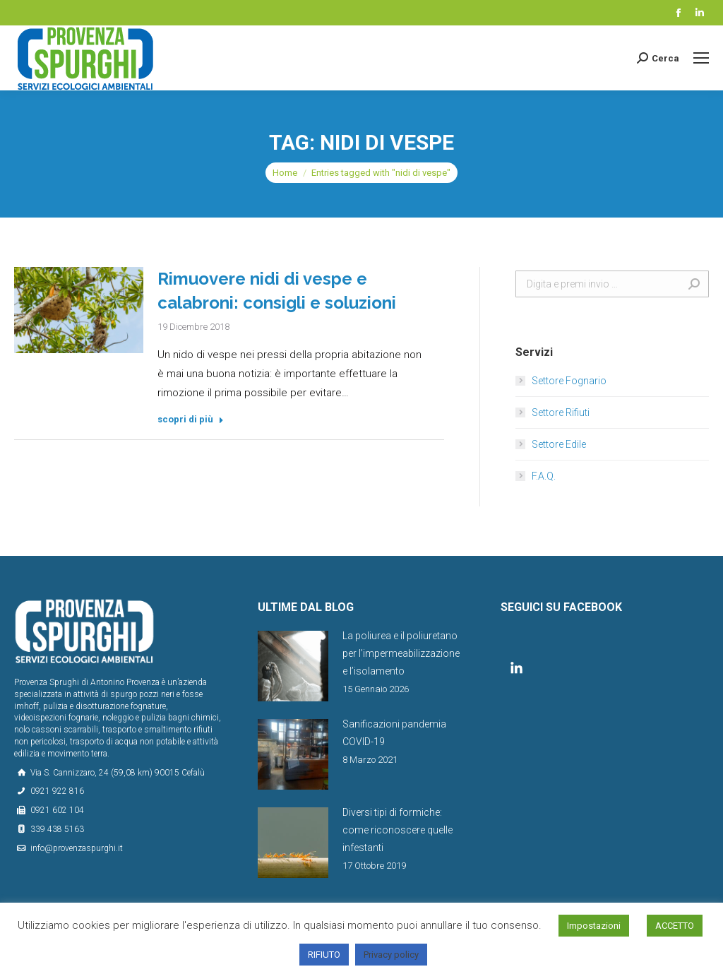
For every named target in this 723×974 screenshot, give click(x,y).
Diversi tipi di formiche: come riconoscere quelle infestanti (397, 830)
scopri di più (190, 419)
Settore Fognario (569, 380)
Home (285, 172)
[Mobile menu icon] (701, 58)
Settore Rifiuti (561, 412)
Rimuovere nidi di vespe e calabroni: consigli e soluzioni (276, 290)
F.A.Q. (544, 476)
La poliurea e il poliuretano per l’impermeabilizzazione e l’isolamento (401, 653)
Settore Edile (559, 444)
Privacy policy (391, 954)
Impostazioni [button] (594, 925)
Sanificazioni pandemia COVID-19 (394, 732)
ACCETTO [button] (674, 925)
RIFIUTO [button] (324, 954)
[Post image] (293, 666)
